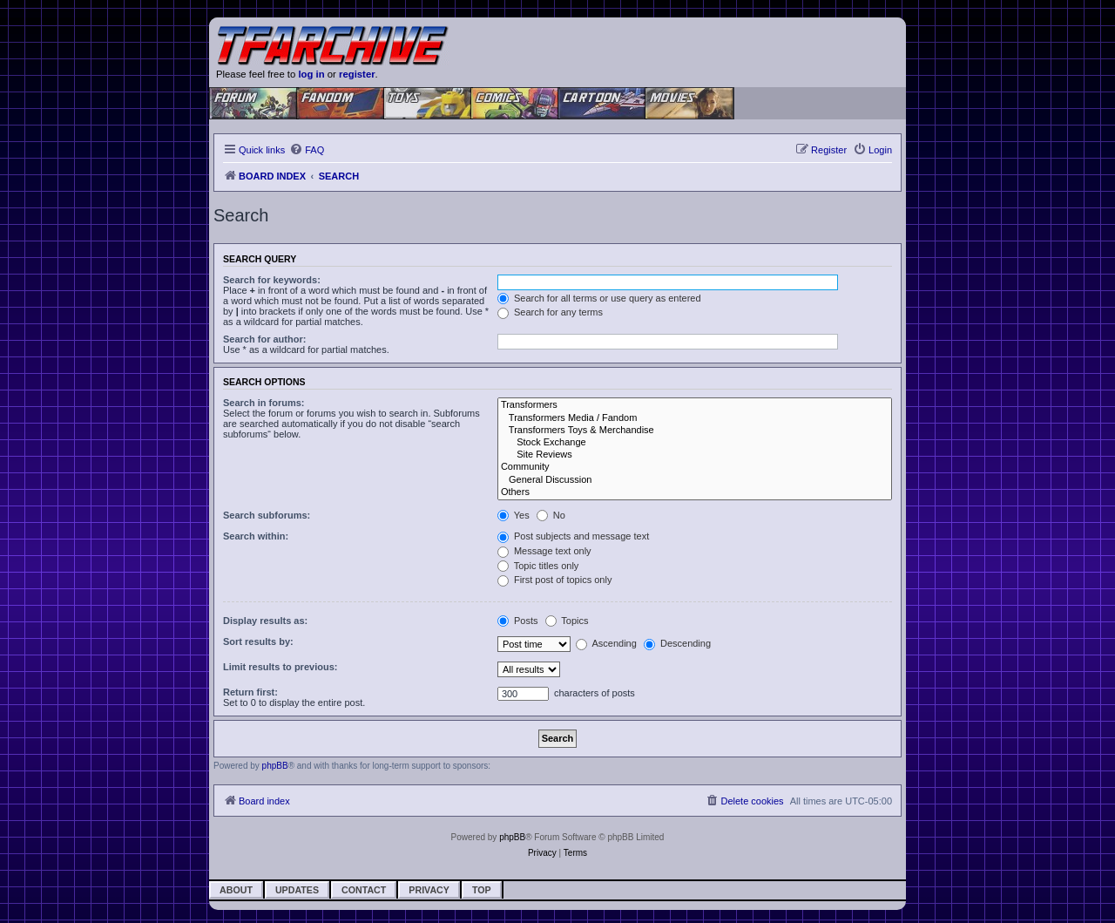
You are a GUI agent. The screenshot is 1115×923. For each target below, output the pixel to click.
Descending (677, 643)
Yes (513, 515)
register (357, 74)
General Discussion (694, 480)
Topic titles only (537, 565)
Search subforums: (266, 515)
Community (694, 467)
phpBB (275, 765)
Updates (297, 890)
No (551, 515)
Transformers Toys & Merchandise (694, 430)
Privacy (429, 890)
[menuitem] (306, 149)
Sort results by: (258, 641)
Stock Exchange (694, 443)
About (236, 890)
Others (694, 492)
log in (311, 74)
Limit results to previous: (280, 667)
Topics (567, 620)
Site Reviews (694, 455)
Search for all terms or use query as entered (599, 298)
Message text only (544, 551)
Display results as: (265, 620)
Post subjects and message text (573, 536)
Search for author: (264, 339)
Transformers (694, 405)
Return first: (250, 692)
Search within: (255, 536)
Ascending (606, 643)
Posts (517, 620)
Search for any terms (550, 312)
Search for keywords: (272, 280)
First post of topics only (554, 579)
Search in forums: (264, 402)
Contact (363, 890)
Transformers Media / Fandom (694, 418)
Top (481, 890)
